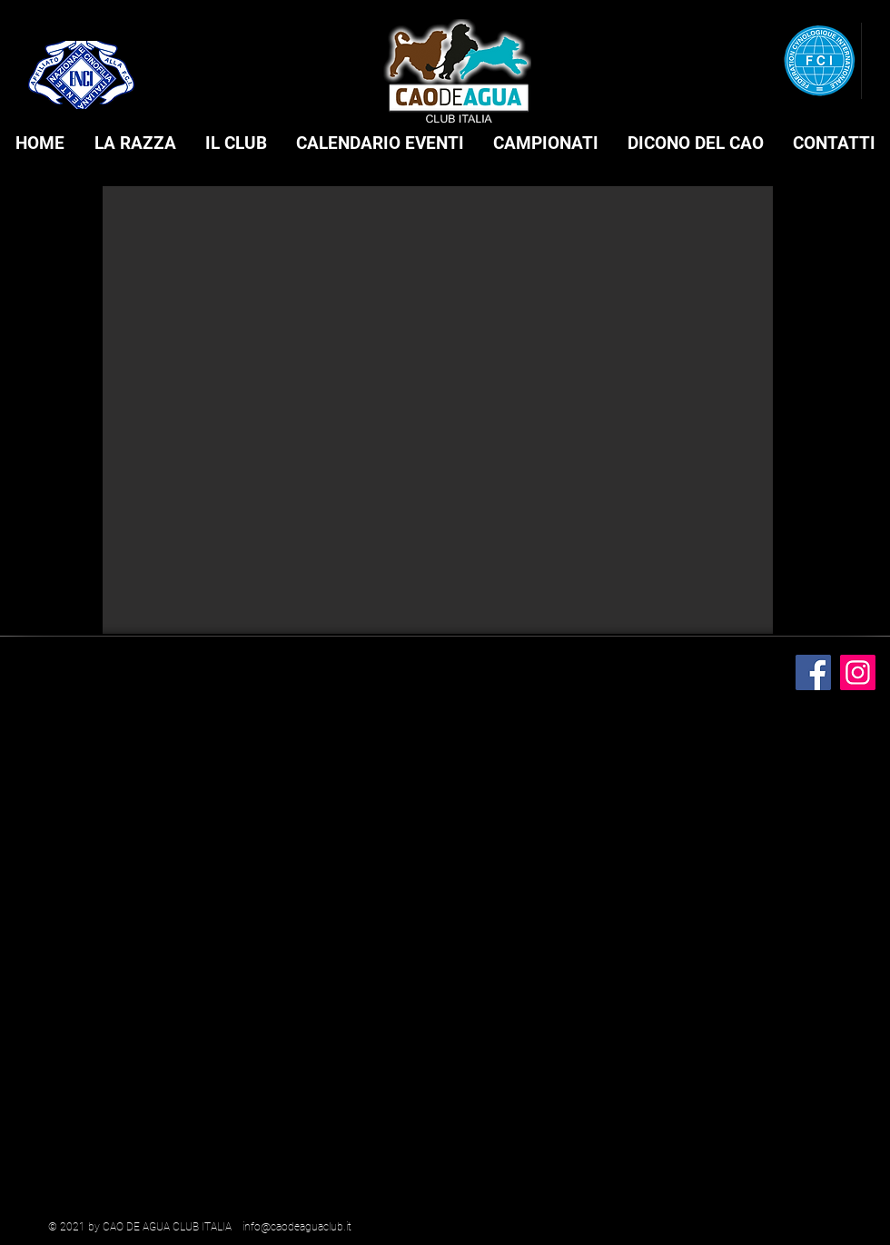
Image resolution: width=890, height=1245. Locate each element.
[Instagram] (857, 672)
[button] (135, 143)
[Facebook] (813, 672)
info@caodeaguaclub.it (296, 1226)
